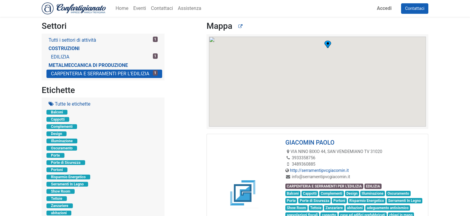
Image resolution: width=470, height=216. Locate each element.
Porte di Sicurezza (66, 162)
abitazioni (59, 213)
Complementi (62, 126)
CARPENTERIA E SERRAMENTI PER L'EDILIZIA (104, 73)
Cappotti (58, 119)
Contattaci (414, 8)
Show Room (60, 191)
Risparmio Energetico (68, 177)
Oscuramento (62, 148)
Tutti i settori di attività (103, 40)
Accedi (384, 8)
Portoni (57, 170)
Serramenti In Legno (67, 184)
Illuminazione (62, 141)
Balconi (57, 112)
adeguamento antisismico (388, 208)
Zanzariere (59, 206)
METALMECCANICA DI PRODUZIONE (88, 65)
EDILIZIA (104, 56)
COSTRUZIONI (64, 48)
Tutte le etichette (70, 104)
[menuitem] (122, 8)
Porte (55, 155)
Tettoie (56, 198)
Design (56, 134)
